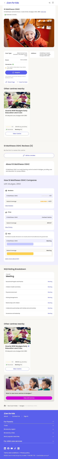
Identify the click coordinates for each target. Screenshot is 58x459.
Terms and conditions (11, 453)
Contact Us (16, 416)
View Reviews (9, 206)
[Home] (5, 406)
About (6, 416)
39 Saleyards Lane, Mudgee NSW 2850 (16, 115)
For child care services (13, 441)
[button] (12, 106)
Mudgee (22, 406)
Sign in (26, 416)
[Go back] (5, 3)
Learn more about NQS (12, 259)
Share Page (10, 82)
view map (43, 11)
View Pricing (8, 227)
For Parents (8, 422)
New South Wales (13, 406)
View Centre (17, 134)
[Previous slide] (7, 100)
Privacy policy (25, 453)
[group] (17, 100)
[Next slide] (26, 100)
